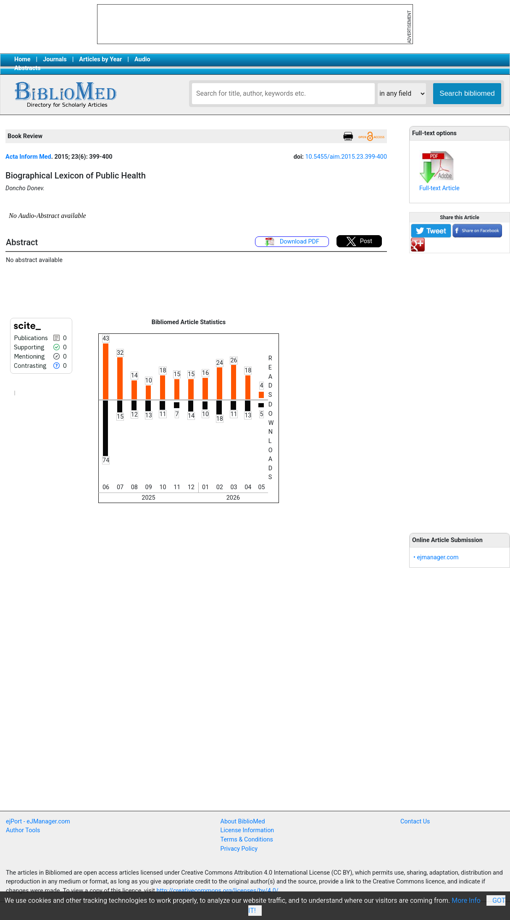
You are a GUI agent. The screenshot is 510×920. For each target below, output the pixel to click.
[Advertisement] (460, 388)
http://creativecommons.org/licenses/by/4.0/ (218, 890)
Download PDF (292, 241)
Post (359, 241)
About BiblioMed (243, 821)
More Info (466, 900)
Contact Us (415, 821)
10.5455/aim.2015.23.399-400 (346, 156)
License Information (247, 830)
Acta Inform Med (28, 156)
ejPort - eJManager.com (38, 821)
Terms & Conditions (247, 839)
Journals (54, 59)
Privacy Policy (239, 848)
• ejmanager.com (436, 557)
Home (22, 59)
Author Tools (23, 830)
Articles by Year (100, 59)
